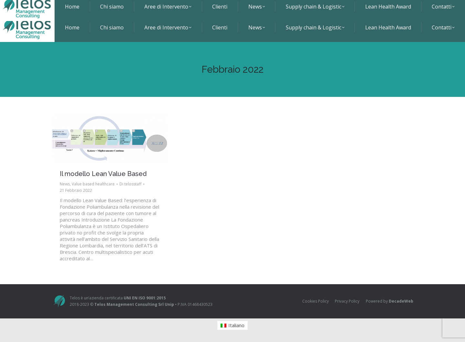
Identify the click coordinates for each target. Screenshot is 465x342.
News (65, 184)
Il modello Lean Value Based (103, 174)
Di (130, 184)
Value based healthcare (93, 184)
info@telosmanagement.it (360, 6)
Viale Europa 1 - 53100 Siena (251, 6)
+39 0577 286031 (306, 6)
